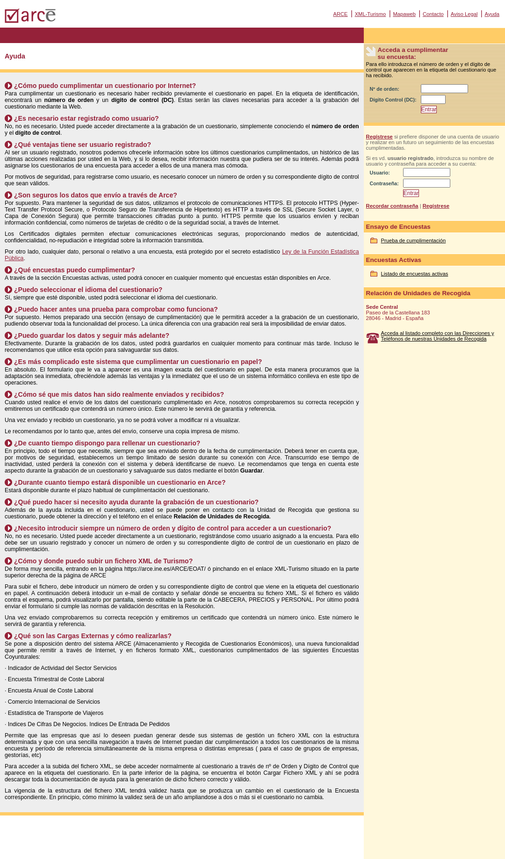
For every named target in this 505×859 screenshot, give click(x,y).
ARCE (340, 14)
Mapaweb (404, 14)
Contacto (433, 14)
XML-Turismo (370, 14)
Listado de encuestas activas (414, 274)
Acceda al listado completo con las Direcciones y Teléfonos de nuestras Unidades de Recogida (437, 336)
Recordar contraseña (392, 206)
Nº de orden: (384, 89)
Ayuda (491, 14)
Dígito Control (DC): (393, 99)
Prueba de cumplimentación (413, 240)
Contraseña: (384, 183)
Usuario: (380, 172)
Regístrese (379, 136)
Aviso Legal (464, 14)
